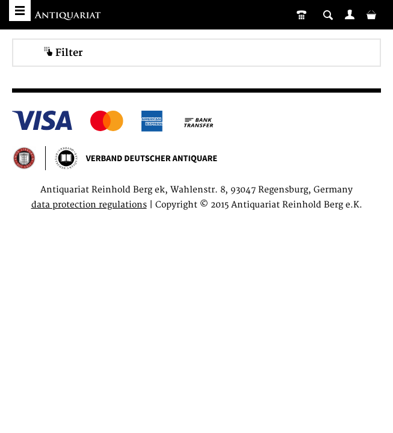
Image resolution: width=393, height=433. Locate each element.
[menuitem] (349, 14)
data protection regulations (89, 205)
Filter (62, 52)
